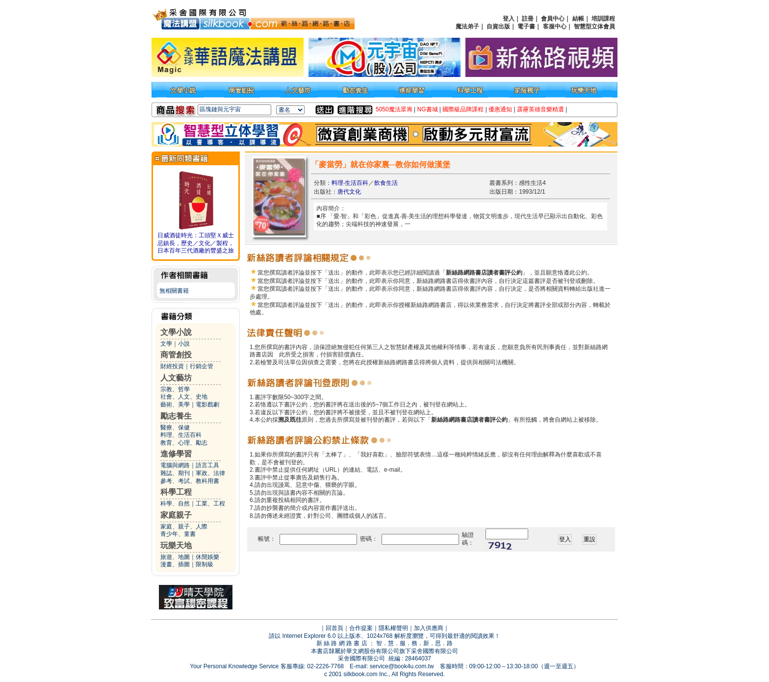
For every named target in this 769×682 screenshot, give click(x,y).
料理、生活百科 (181, 434)
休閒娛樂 (207, 557)
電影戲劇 (207, 404)
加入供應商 (428, 628)
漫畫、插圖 (175, 564)
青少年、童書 (178, 533)
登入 (508, 18)
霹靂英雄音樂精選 (540, 109)
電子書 (526, 26)
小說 (184, 343)
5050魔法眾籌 (394, 109)
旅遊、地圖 (175, 557)
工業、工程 (210, 503)
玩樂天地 (176, 545)
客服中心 (554, 26)
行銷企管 (201, 366)
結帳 (578, 18)
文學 (166, 343)
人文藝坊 (176, 378)
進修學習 (176, 454)
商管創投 (176, 355)
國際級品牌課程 (463, 109)
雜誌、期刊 (175, 473)
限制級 (204, 564)
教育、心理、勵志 (183, 442)
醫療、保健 (175, 427)
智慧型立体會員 (594, 26)
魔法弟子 (467, 26)
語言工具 (207, 465)
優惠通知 (500, 109)
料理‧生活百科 (350, 182)
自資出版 (498, 26)
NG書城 (427, 109)
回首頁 (334, 628)
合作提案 (361, 628)
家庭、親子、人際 (183, 526)
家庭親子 (176, 515)
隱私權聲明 (393, 628)
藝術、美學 (175, 404)
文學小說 (176, 332)
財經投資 (172, 366)
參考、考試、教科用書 (189, 481)
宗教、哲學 (175, 389)
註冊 (528, 18)
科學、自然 (175, 503)
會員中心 (552, 18)
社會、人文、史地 (183, 396)
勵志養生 (176, 416)
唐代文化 (349, 191)
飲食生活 (386, 182)
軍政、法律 (210, 473)
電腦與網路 (175, 465)
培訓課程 (603, 18)
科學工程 (176, 492)
